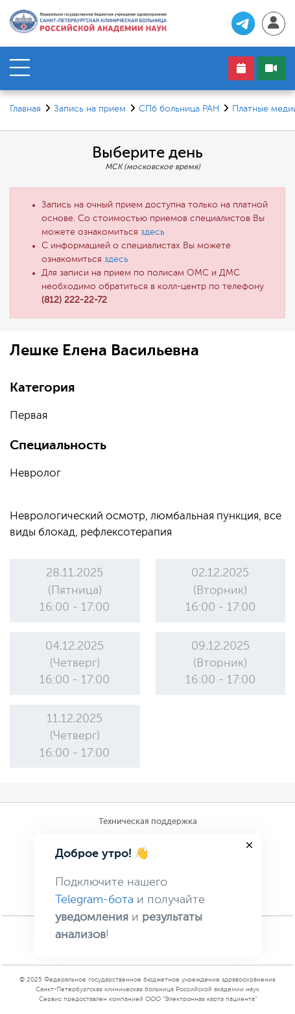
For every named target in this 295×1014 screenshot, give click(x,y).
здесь (153, 232)
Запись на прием (90, 108)
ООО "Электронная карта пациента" (201, 999)
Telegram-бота (94, 900)
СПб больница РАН (179, 108)
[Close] (249, 845)
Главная (25, 108)
